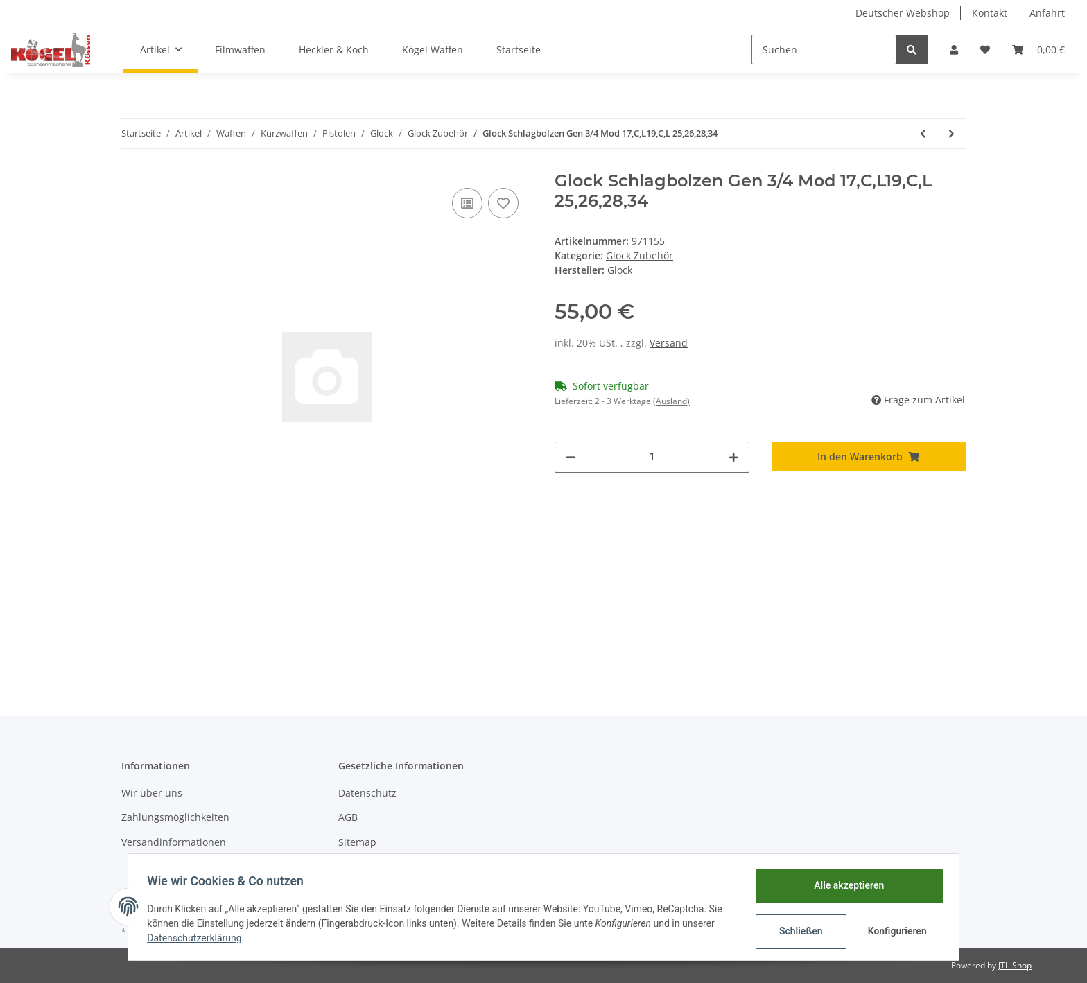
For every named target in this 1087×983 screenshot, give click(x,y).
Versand (669, 342)
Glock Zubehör (639, 255)
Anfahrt (1047, 12)
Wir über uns (151, 792)
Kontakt (989, 12)
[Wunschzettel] (985, 49)
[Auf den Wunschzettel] (503, 203)
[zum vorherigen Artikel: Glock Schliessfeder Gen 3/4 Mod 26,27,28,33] (923, 133)
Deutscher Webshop (902, 12)
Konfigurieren (895, 931)
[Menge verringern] (570, 457)
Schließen (797, 931)
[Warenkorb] (1038, 49)
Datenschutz (367, 792)
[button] (954, 49)
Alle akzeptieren (845, 885)
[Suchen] (823, 49)
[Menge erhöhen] (733, 457)
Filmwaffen (240, 49)
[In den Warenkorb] (869, 456)
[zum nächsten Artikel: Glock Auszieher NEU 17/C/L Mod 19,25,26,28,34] (951, 133)
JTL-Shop (1015, 965)
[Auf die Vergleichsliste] (467, 203)
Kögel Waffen (432, 49)
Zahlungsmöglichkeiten (175, 817)
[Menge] (652, 457)
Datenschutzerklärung (197, 937)
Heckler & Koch (334, 49)
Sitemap (357, 842)
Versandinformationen (173, 842)
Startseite (518, 49)
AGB (348, 817)
